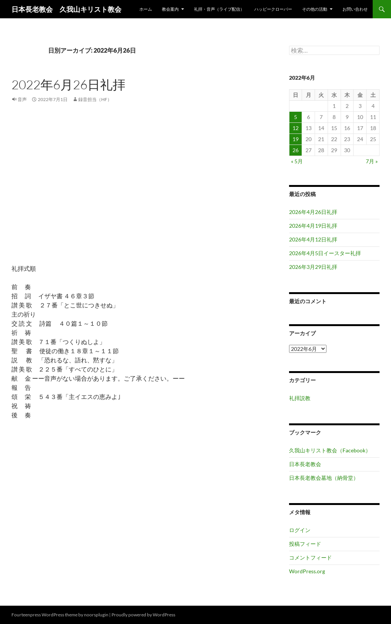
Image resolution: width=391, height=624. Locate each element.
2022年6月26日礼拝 (68, 84)
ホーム (145, 8)
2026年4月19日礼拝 (313, 225)
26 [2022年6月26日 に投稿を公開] (295, 150)
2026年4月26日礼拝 (313, 212)
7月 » (372, 161)
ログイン (299, 530)
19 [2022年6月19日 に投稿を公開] (295, 139)
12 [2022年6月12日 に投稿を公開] (295, 128)
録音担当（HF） (95, 99)
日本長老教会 (305, 464)
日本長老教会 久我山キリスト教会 (66, 9)
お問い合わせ (355, 8)
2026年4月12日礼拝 (313, 239)
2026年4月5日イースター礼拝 (325, 253)
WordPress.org (307, 571)
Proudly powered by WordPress (143, 615)
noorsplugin (96, 615)
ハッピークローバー (273, 8)
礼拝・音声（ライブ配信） (219, 8)
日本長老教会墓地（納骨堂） (324, 477)
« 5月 (297, 161)
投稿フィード (305, 543)
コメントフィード (310, 557)
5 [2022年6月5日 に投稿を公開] (295, 117)
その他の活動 (314, 8)
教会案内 (170, 8)
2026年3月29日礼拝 (313, 267)
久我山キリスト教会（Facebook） (330, 450)
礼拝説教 (299, 398)
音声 (22, 99)
